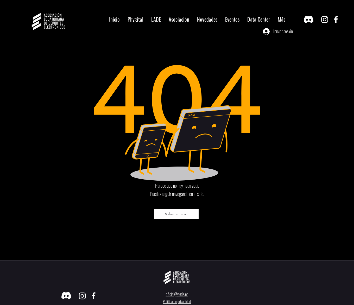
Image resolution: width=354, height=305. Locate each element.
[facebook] (335, 19)
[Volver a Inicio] (176, 214)
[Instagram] (324, 19)
